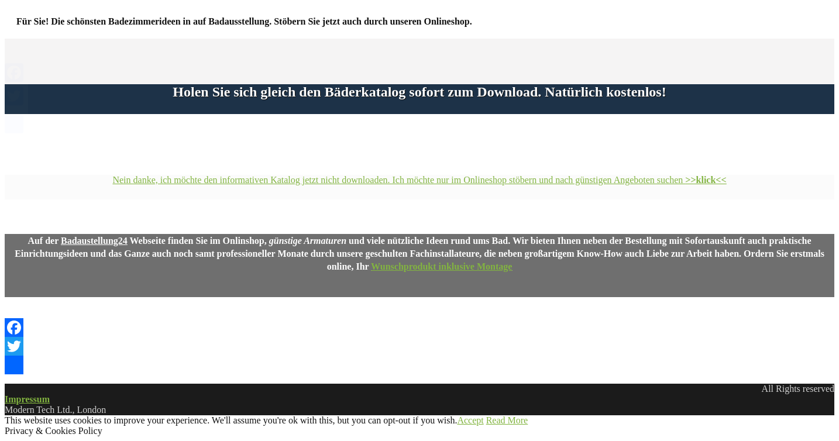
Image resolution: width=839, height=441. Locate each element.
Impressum (27, 399)
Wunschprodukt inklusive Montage (441, 266)
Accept (470, 420)
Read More (507, 420)
